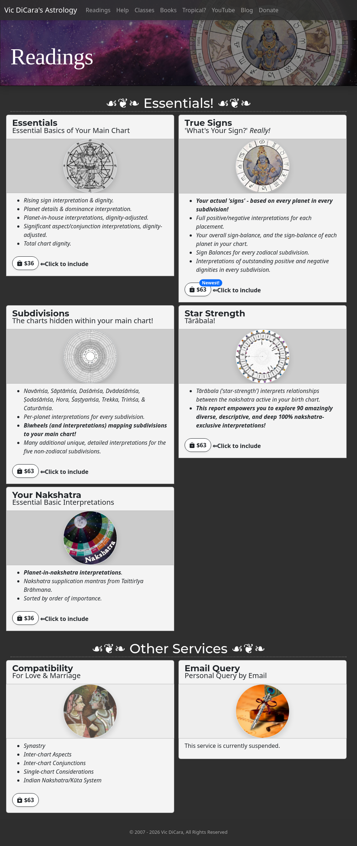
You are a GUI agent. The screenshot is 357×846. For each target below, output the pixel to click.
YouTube (223, 10)
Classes (144, 10)
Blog (247, 10)
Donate (268, 10)
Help (122, 10)
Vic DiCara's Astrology (40, 10)
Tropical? (194, 10)
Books (168, 10)
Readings (97, 10)
